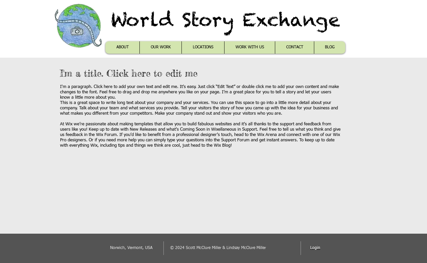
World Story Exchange (225, 19)
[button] (160, 47)
